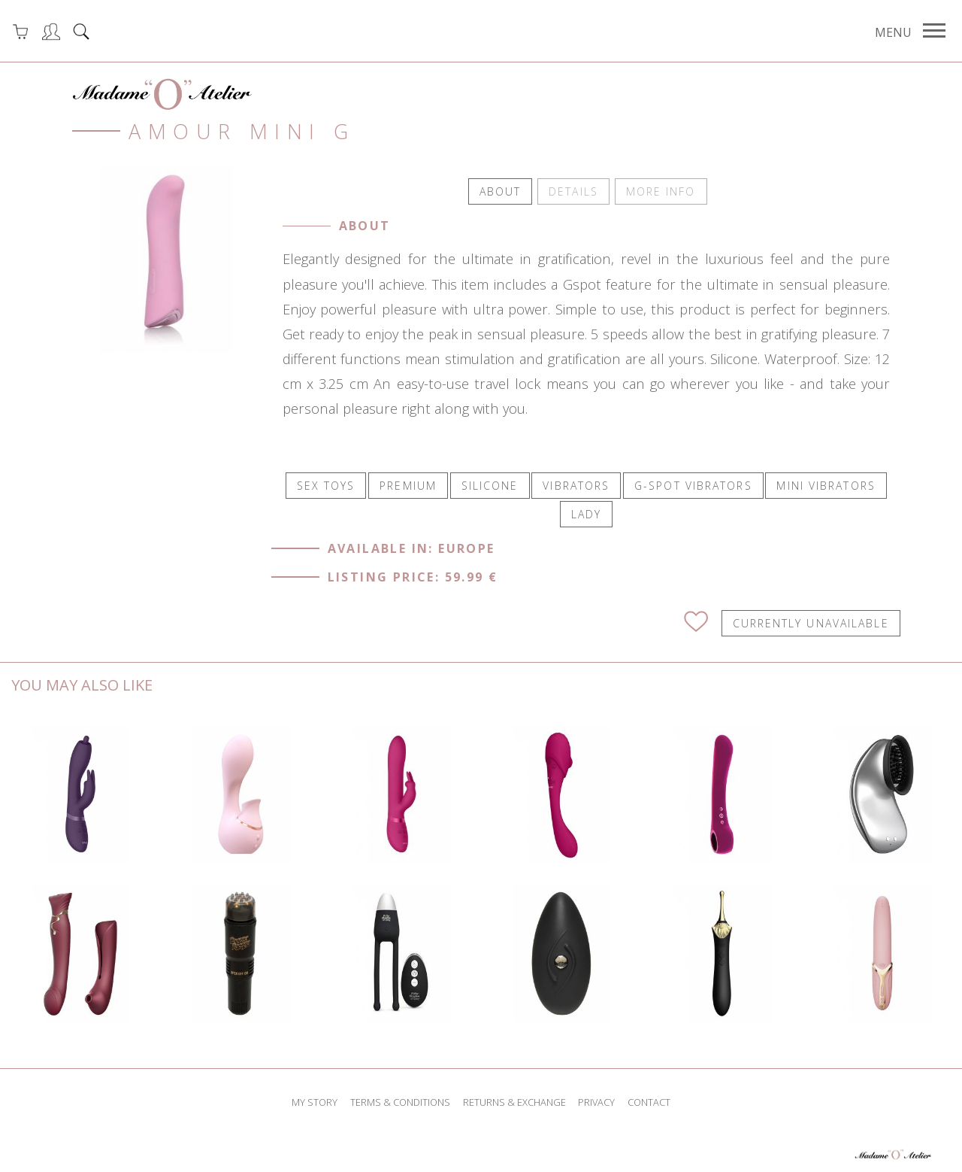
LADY (586, 513)
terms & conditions (400, 1100)
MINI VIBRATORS (825, 484)
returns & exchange (514, 1100)
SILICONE (490, 484)
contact (649, 1100)
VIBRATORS (576, 484)
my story (314, 1100)
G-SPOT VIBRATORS (693, 484)
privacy (596, 1100)
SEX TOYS (326, 484)
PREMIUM (408, 484)
